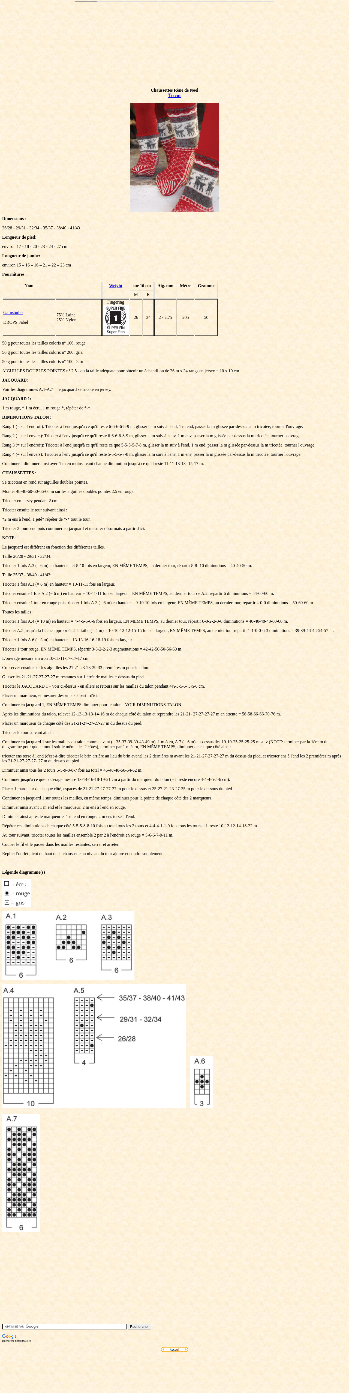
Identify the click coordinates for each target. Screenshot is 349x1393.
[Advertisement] (101, 52)
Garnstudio (13, 312)
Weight (115, 285)
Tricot (174, 95)
